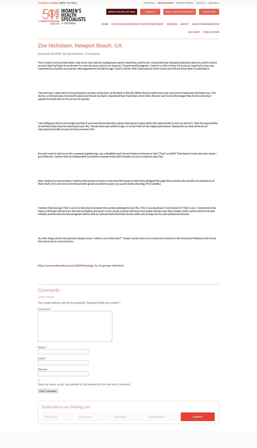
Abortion (209, 11)
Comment (44, 309)
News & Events (166, 3)
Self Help (194, 32)
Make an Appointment (179, 11)
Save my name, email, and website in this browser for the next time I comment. (84, 384)
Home (104, 24)
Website (43, 369)
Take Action (211, 32)
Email (42, 358)
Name (42, 347)
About (185, 24)
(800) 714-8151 (68, 2)
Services (172, 24)
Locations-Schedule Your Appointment (137, 24)
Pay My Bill (149, 3)
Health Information (205, 24)
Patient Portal (184, 3)
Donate (150, 11)
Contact (201, 3)
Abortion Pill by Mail (121, 11)
